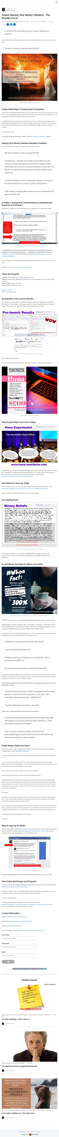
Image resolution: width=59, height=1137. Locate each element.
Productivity (48, 1015)
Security (38, 1131)
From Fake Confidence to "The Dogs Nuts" (18, 1113)
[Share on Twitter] (11, 24)
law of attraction (34, 968)
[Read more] (29, 998)
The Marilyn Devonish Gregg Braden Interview (19, 1066)
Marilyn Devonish (11, 10)
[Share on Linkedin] (14, 24)
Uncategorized (10, 21)
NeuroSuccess (8, 292)
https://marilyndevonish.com (13, 926)
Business (15, 968)
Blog (3, 21)
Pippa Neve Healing (39, 136)
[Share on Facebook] (8, 24)
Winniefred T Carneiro (8, 254)
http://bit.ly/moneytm (22, 751)
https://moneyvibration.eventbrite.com (21, 267)
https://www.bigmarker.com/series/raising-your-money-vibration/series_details (25, 488)
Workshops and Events (23, 21)
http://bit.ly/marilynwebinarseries (17, 887)
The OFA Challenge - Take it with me (15, 1019)
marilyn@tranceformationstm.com (16, 916)
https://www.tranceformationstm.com (21, 921)
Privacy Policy (22, 1131)
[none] (56, 2)
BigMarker (26, 279)
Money (40, 968)
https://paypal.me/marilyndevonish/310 (34, 831)
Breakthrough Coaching (38, 21)
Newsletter (9, 1015)
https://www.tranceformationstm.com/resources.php (17, 476)
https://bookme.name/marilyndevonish (31, 930)
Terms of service (31, 1131)
